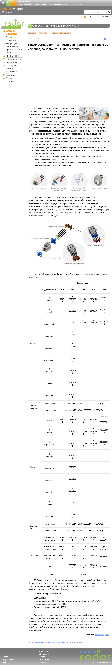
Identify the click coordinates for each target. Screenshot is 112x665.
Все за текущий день (58, 642)
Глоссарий (11, 65)
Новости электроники (61, 33)
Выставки (10, 75)
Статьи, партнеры (10, 79)
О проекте (18, 9)
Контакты (7, 12)
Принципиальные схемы (14, 51)
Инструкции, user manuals (12, 45)
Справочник (11, 62)
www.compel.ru (102, 634)
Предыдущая (38, 642)
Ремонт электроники (12, 70)
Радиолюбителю (13, 59)
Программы (11, 56)
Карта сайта (8, 659)
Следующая (77, 642)
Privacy (43, 662)
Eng (5, 662)
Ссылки (43, 657)
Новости (6, 9)
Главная (32, 33)
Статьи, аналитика (11, 38)
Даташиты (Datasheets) (12, 32)
